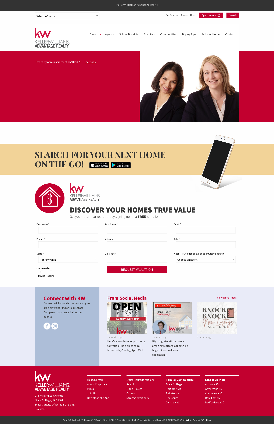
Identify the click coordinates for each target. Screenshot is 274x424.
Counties (149, 34)
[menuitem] (94, 34)
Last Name (111, 224)
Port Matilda (173, 389)
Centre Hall (173, 402)
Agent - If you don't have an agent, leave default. (199, 253)
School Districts (128, 34)
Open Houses (211, 15)
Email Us (40, 409)
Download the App (98, 398)
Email (177, 224)
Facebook (90, 62)
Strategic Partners (138, 398)
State (40, 253)
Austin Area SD (213, 393)
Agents (109, 34)
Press (90, 389)
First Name (43, 224)
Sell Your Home (211, 34)
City (177, 239)
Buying (41, 274)
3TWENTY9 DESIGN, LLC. (197, 419)
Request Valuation (137, 269)
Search (233, 15)
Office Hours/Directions (140, 379)
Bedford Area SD (214, 402)
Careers (181, 15)
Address (109, 239)
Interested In (43, 268)
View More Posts (227, 297)
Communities (168, 34)
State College (174, 384)
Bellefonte (172, 393)
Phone (41, 239)
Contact (230, 34)
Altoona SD (212, 384)
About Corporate (97, 384)
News (192, 15)
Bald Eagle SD (213, 398)
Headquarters (95, 379)
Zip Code (110, 253)
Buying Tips (189, 34)
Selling (51, 274)
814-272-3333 (68, 404)
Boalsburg (172, 398)
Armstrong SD (213, 389)
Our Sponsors (166, 15)
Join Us (91, 393)
